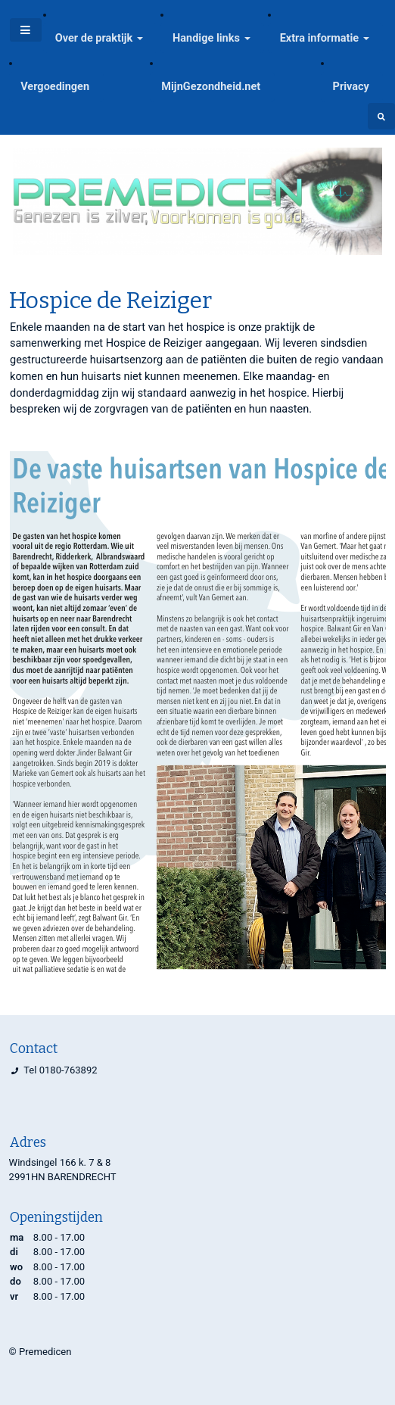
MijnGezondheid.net (210, 86)
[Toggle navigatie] (26, 30)
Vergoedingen (54, 86)
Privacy (351, 86)
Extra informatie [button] (319, 38)
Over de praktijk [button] (94, 38)
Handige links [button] (206, 38)
